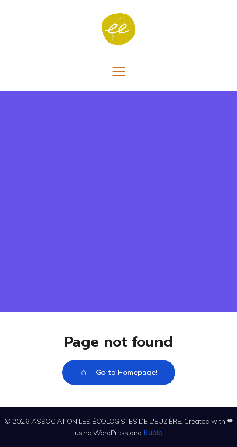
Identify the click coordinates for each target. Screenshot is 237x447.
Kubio (153, 432)
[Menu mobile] (119, 71)
